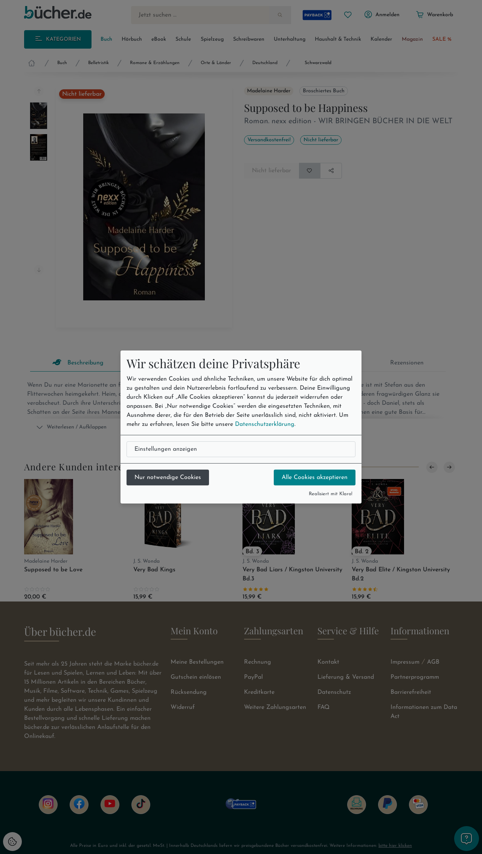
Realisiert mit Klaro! (330, 493)
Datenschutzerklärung (264, 424)
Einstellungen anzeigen (165, 449)
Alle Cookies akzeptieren (315, 477)
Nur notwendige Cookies (167, 477)
